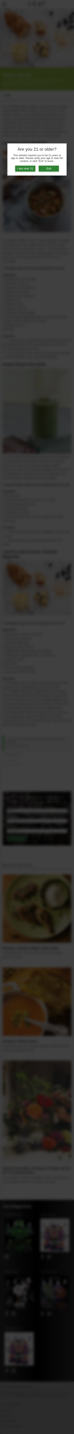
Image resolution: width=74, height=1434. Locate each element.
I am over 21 (25, 168)
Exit (48, 168)
